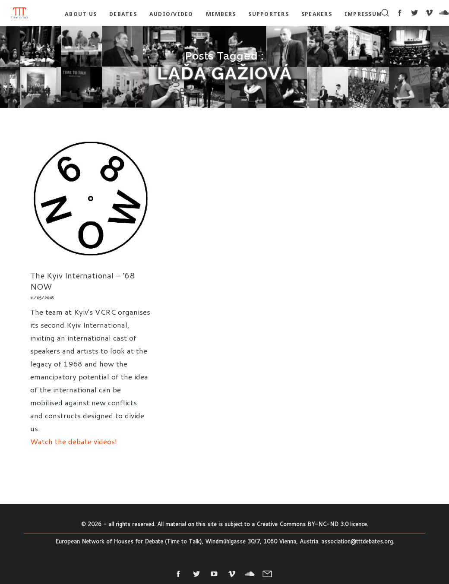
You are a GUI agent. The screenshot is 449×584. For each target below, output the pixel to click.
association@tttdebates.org (357, 541)
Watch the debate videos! (73, 441)
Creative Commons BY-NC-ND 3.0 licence (311, 524)
